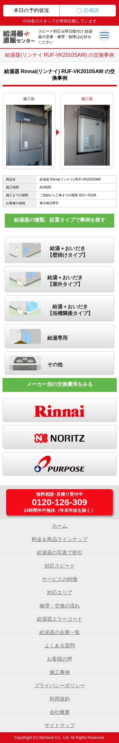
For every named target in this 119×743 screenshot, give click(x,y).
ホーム (59, 526)
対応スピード (59, 566)
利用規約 (60, 699)
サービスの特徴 (59, 579)
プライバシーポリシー (59, 685)
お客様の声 (59, 659)
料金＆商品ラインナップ (60, 539)
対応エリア (59, 592)
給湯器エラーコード (60, 619)
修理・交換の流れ (59, 605)
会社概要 (60, 712)
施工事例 (60, 672)
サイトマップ (59, 725)
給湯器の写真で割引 (60, 552)
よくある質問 (59, 645)
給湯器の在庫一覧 (59, 632)
